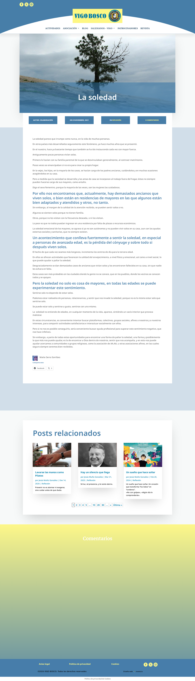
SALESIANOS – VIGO (101, 28)
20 (98, 504)
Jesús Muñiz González (48, 480)
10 (94, 504)
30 (103, 504)
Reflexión (116, 120)
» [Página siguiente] (110, 504)
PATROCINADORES (128, 28)
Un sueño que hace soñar (140, 472)
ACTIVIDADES (52, 28)
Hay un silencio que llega (95, 472)
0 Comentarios (152, 120)
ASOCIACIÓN (70, 28)
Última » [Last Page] (117, 504)
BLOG (85, 28)
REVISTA (145, 28)
